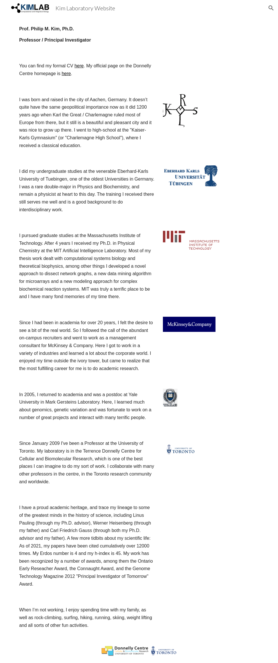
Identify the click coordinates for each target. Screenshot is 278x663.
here (79, 65)
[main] (139, 34)
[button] (271, 8)
